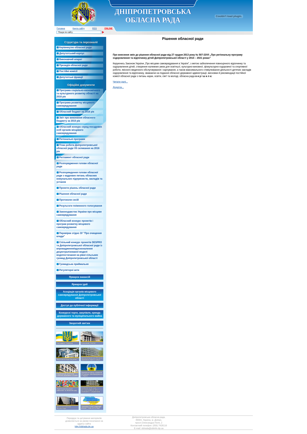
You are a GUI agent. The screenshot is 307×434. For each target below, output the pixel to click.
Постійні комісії (68, 71)
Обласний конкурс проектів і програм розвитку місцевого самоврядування (75, 224)
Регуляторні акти (69, 270)
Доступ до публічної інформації (79, 305)
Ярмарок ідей (80, 284)
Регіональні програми (72, 139)
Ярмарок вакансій (79, 277)
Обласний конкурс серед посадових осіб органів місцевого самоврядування (79, 130)
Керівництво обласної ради (75, 47)
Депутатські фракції (71, 77)
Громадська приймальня (74, 264)
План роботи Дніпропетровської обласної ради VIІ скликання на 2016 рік (78, 148)
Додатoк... (118, 87)
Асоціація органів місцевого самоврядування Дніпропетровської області (79, 294)
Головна (61, 28)
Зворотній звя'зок (79, 323)
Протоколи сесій (69, 199)
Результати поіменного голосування (80, 205)
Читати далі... (120, 81)
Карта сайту (79, 28)
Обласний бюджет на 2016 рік (76, 111)
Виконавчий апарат (70, 59)
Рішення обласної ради (73, 193)
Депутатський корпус (72, 53)
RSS (94, 28)
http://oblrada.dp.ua (84, 426)
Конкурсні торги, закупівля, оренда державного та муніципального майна (79, 314)
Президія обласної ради (73, 65)
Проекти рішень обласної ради (77, 188)
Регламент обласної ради (74, 157)
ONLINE (108, 28)
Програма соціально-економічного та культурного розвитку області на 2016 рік (78, 93)
